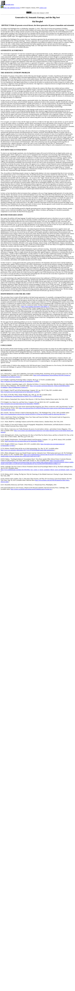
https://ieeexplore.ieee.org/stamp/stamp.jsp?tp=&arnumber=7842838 (20, 403)
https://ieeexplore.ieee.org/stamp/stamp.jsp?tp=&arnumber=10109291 (20, 392)
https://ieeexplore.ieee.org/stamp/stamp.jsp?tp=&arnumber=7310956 (20, 381)
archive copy (43, 7)
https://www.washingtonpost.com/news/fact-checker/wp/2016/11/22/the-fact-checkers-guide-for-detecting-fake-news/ (33, 414)
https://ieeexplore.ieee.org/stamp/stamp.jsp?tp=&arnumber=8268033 (24, 441)
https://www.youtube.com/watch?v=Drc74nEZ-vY (35, 306)
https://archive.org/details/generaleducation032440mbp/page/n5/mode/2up (31, 489)
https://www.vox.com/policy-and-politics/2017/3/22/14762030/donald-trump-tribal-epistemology (28, 450)
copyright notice (7, 4)
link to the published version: (12, 7)
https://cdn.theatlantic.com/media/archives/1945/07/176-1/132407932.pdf (21, 396)
